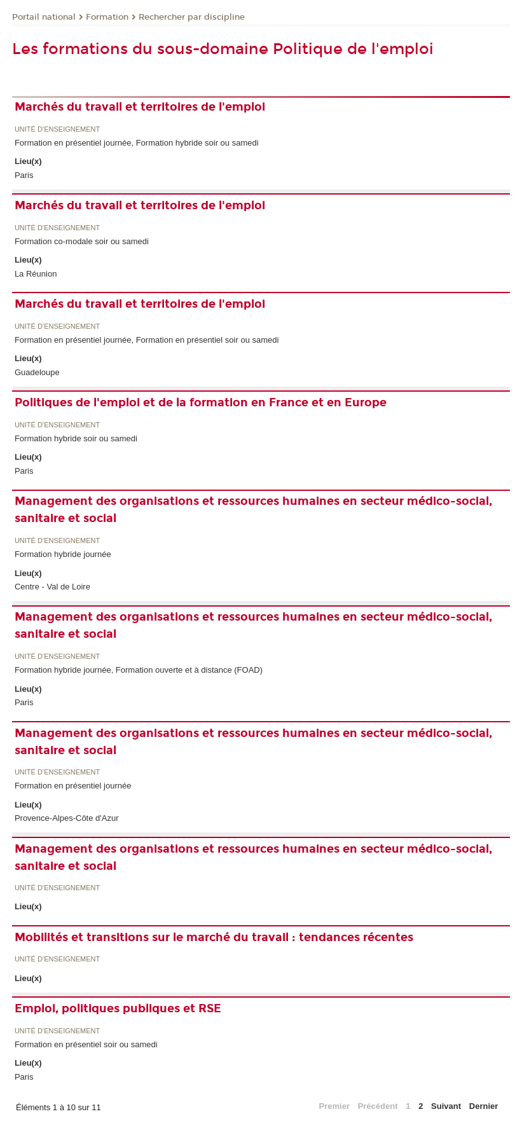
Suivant (446, 1106)
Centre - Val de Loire (52, 586)
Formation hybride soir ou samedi (76, 438)
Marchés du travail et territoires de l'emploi (140, 107)
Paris (24, 175)
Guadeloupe (37, 372)
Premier (334, 1106)
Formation (107, 17)
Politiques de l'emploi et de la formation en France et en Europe (201, 402)
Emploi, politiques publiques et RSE (118, 1008)
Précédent (378, 1106)
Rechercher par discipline (192, 17)
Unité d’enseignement (57, 129)
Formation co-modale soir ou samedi (82, 241)
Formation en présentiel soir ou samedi (86, 1044)
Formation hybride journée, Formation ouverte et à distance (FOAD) (139, 670)
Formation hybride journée (63, 554)
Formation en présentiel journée (73, 785)
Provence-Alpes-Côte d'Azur (67, 818)
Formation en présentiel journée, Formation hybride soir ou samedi (137, 143)
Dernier (483, 1106)
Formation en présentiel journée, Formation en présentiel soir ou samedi (147, 340)
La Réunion (36, 274)
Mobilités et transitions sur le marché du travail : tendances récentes (214, 937)
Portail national (44, 17)
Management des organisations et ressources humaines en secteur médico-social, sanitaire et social (253, 509)
